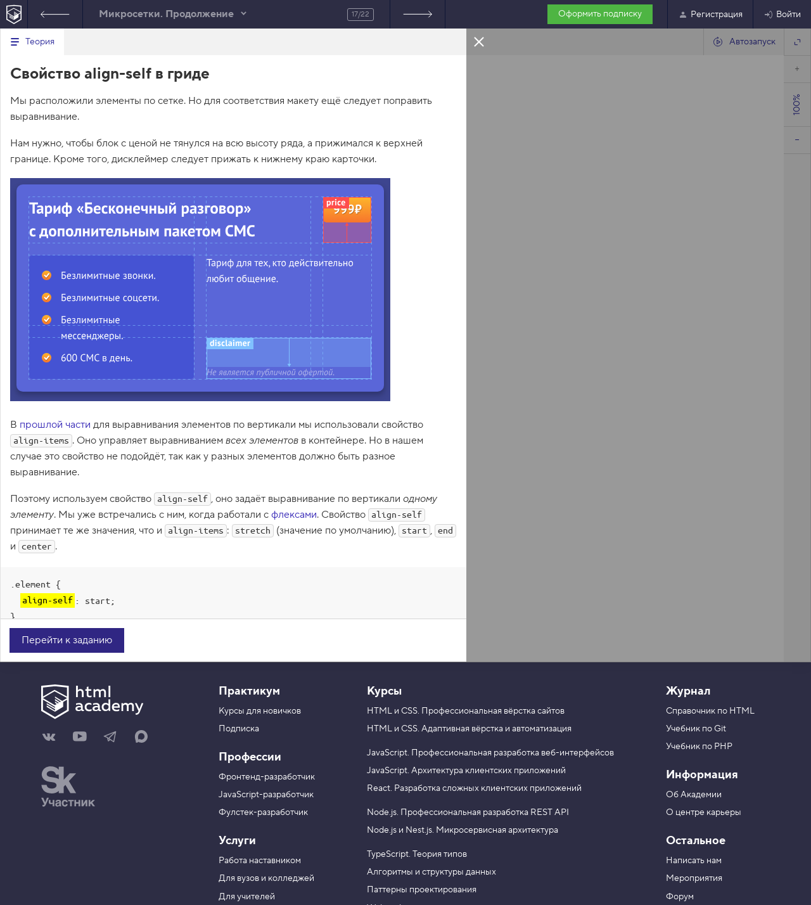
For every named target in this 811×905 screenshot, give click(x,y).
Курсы (384, 691)
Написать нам (694, 860)
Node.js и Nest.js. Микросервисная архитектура (462, 830)
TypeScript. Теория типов (417, 854)
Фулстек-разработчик (263, 812)
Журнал (688, 691)
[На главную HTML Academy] (13, 14)
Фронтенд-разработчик (267, 777)
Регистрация (710, 14)
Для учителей (247, 896)
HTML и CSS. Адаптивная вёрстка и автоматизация (469, 729)
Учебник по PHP (699, 746)
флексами (294, 514)
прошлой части (55, 424)
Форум (680, 896)
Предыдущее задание (55, 14)
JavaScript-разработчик (266, 794)
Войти (782, 14)
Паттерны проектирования (421, 889)
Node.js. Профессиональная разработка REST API (468, 812)
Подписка (239, 729)
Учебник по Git (696, 729)
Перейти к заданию (67, 640)
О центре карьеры (703, 812)
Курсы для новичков (260, 711)
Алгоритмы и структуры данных (431, 872)
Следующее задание (417, 14)
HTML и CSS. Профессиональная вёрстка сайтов (466, 711)
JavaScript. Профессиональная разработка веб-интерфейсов (490, 753)
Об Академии (694, 794)
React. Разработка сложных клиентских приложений (474, 788)
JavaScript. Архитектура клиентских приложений (466, 770)
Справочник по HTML (710, 711)
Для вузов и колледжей (266, 878)
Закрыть (479, 41)
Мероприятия (694, 878)
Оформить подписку (600, 14)
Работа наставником (260, 860)
